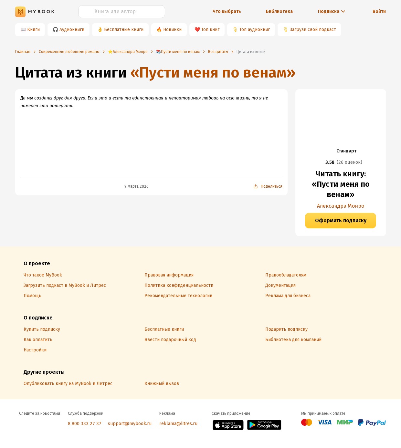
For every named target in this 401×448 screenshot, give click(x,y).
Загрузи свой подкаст (313, 29)
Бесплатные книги (123, 29)
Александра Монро (340, 206)
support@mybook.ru (130, 423)
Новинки (172, 29)
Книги (33, 29)
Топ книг (210, 29)
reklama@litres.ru (178, 423)
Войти (379, 11)
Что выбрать (227, 11)
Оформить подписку (340, 220)
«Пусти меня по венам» (213, 72)
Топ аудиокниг (254, 29)
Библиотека (279, 11)
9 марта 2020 (136, 186)
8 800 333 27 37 (84, 423)
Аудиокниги (71, 29)
